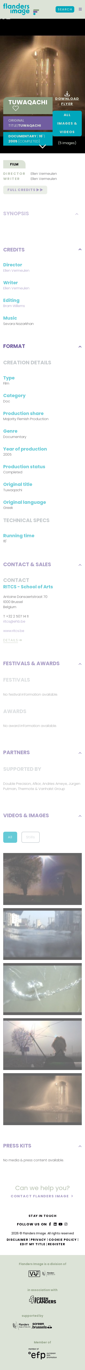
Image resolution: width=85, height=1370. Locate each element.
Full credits (25, 190)
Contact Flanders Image (40, 1196)
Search (65, 9)
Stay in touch (42, 1216)
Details (10, 640)
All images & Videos (67, 123)
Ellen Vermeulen (44, 174)
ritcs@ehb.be (14, 621)
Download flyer (67, 98)
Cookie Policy (63, 1240)
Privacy (38, 1240)
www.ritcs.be (13, 631)
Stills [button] (30, 837)
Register (56, 1244)
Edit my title (32, 1244)
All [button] (10, 837)
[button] (80, 9)
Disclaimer (17, 1240)
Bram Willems (14, 306)
